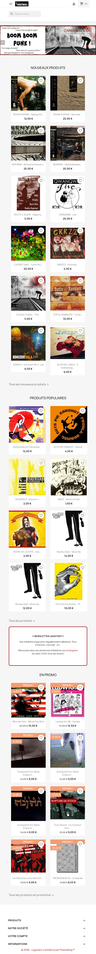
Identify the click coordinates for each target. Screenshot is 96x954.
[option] (48, 40)
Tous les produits (22, 621)
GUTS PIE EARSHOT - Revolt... (69, 447)
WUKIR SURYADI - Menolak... (67, 114)
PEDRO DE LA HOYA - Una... (27, 551)
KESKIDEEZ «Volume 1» (27, 499)
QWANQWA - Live (67, 214)
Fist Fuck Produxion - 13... (69, 604)
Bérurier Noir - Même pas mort (28, 721)
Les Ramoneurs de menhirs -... (28, 878)
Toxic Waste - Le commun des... (67, 826)
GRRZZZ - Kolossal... (67, 264)
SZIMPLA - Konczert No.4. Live (28, 364)
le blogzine (72, 650)
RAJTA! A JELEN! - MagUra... (28, 214)
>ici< (58, 644)
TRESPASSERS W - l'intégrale (67, 878)
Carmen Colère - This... (28, 314)
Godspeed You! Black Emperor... (28, 773)
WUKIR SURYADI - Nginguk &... (28, 114)
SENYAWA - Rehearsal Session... (28, 164)
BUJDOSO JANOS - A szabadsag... (67, 366)
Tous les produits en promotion (32, 895)
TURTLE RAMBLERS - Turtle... (68, 314)
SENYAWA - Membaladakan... (67, 164)
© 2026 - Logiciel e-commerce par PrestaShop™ (48, 950)
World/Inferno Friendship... (27, 447)
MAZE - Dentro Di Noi (69, 499)
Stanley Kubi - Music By (69, 551)
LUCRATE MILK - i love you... (28, 264)
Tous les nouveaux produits (29, 384)
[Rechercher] (25, 14)
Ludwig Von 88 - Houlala (68, 721)
